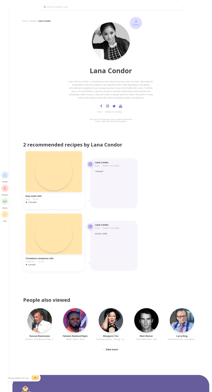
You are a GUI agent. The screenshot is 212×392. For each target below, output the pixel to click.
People (33, 20)
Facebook (155, 336)
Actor (99, 112)
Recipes (154, 342)
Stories (154, 348)
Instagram (155, 326)
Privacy (154, 319)
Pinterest (155, 352)
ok (41, 381)
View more (112, 269)
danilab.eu (66, 384)
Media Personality (113, 112)
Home (25, 20)
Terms (153, 329)
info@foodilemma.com (116, 320)
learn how (30, 382)
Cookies (154, 339)
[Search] (111, 7)
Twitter (154, 345)
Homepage (155, 323)
